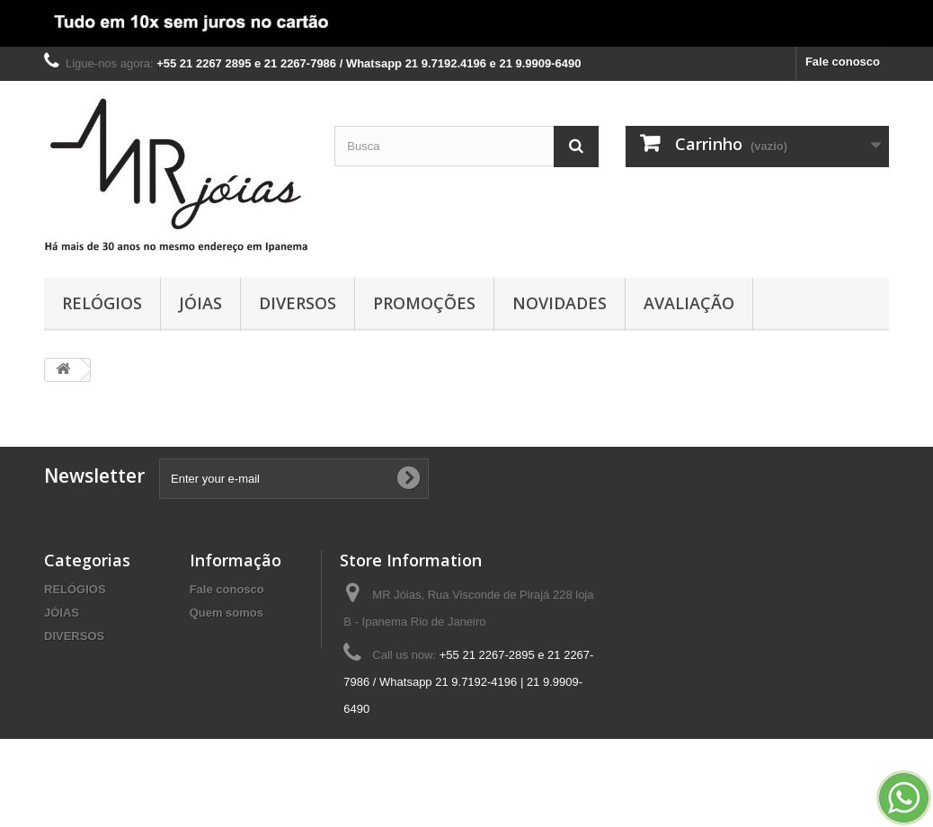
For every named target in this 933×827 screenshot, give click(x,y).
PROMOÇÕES (424, 303)
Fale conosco (842, 61)
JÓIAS (200, 303)
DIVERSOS (297, 303)
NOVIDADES (559, 303)
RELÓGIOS (102, 303)
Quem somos (226, 612)
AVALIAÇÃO (689, 303)
